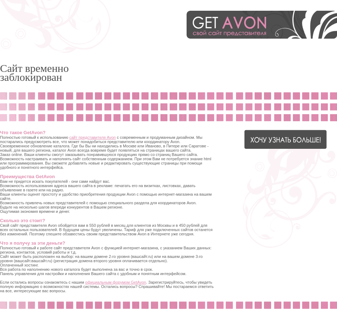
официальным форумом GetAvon (115, 282)
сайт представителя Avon (92, 137)
